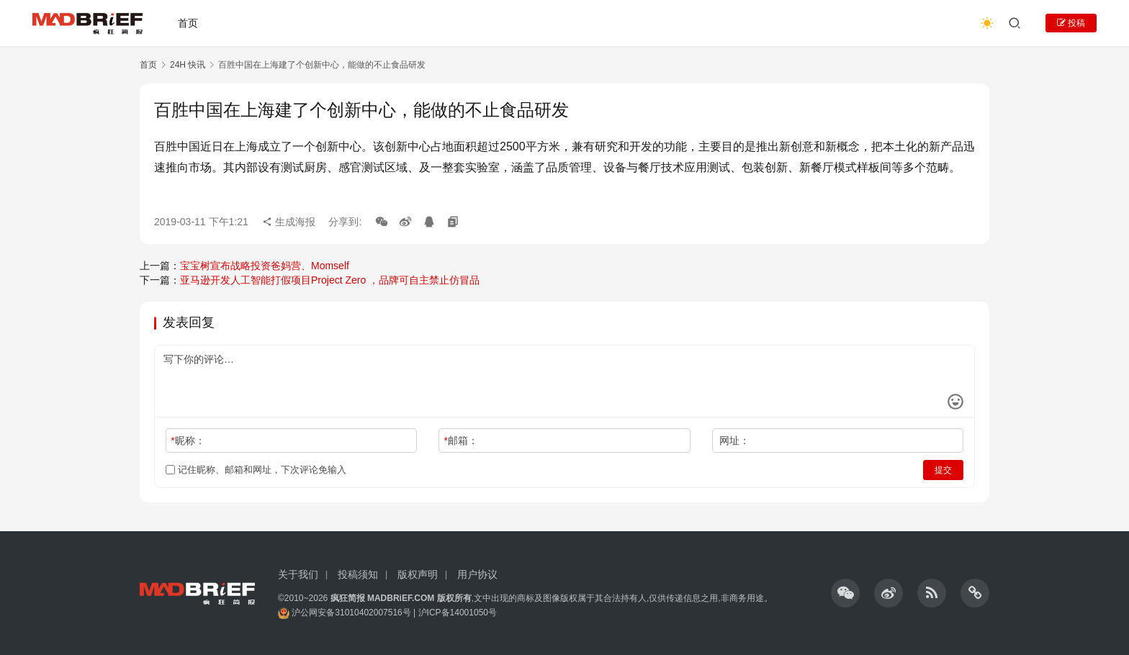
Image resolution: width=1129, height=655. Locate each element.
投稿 (1071, 23)
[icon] (845, 593)
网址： (734, 440)
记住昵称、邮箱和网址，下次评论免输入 (256, 469)
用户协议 (477, 574)
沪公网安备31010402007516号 (351, 612)
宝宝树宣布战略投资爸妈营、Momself (264, 265)
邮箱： (461, 440)
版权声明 (417, 574)
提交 (943, 470)
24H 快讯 (187, 65)
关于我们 (298, 574)
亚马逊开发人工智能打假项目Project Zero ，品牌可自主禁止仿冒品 (330, 280)
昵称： (187, 440)
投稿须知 (358, 574)
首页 (188, 23)
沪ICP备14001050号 (457, 612)
